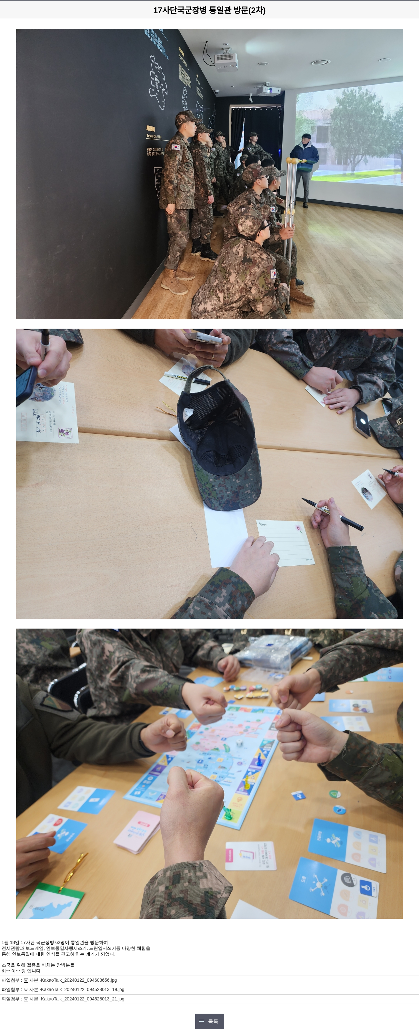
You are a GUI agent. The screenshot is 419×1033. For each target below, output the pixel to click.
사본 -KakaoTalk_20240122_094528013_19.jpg (77, 989)
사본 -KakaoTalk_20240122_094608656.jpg (73, 980)
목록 (213, 1021)
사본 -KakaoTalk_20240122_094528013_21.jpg (77, 998)
